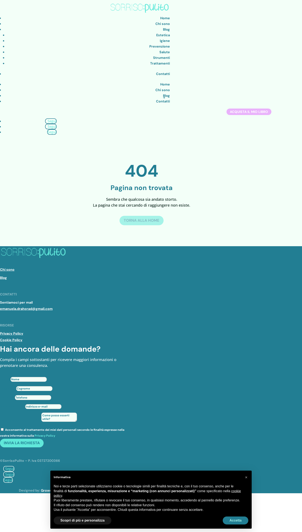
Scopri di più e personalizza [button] (82, 520)
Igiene (165, 41)
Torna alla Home (141, 220)
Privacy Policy (45, 436)
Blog (166, 29)
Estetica (163, 35)
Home (165, 18)
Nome (5, 379)
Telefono (7, 397)
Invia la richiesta (22, 442)
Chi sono (162, 24)
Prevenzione (159, 46)
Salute (164, 52)
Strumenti (161, 58)
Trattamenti (160, 63)
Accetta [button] (235, 520)
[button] (246, 477)
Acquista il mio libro (249, 112)
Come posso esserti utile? (20, 420)
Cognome (7, 388)
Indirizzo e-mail (12, 406)
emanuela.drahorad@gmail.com (26, 309)
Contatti (163, 74)
